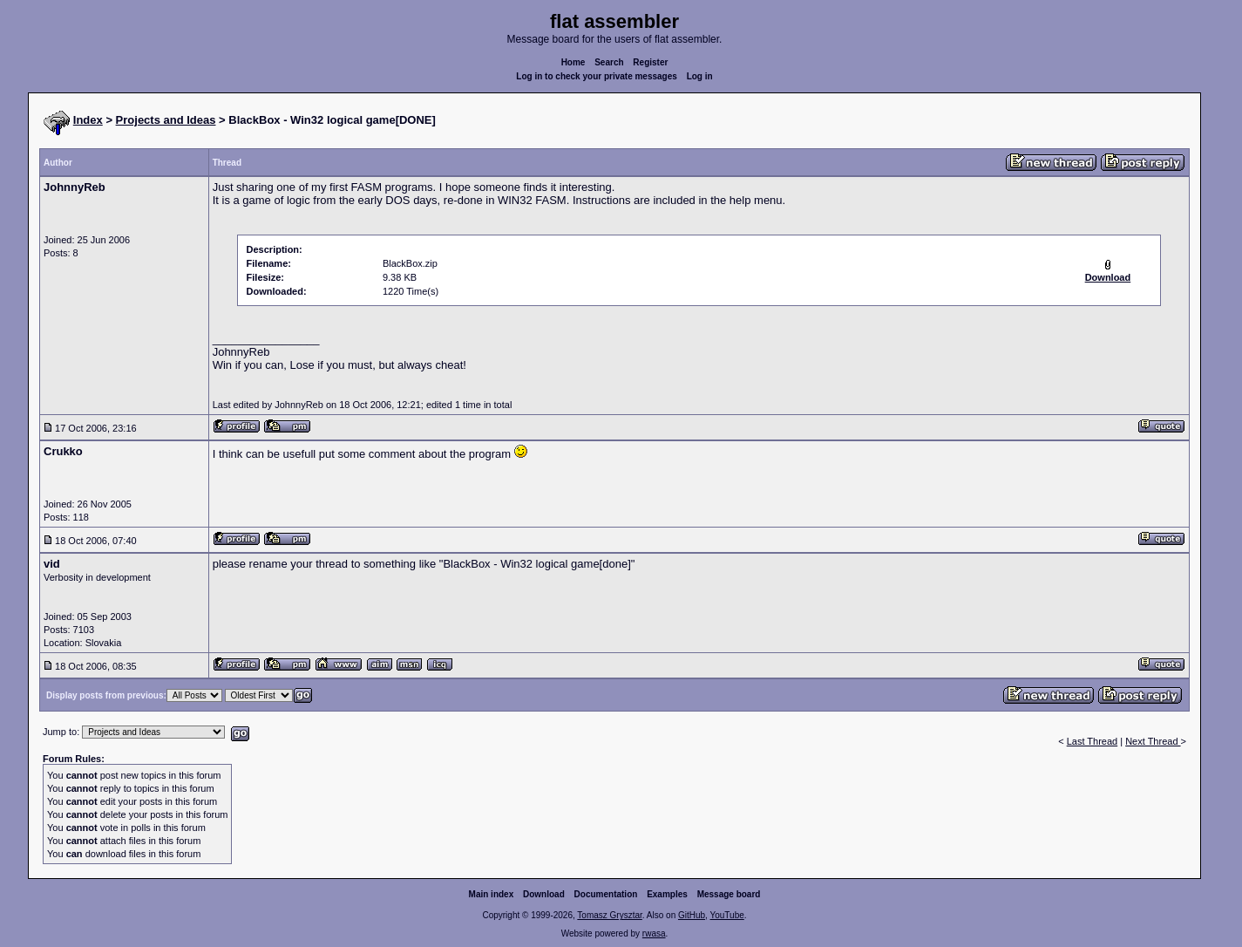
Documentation (606, 894)
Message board (729, 894)
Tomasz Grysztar (609, 915)
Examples (667, 894)
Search (608, 62)
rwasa (654, 933)
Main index (491, 894)
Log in (700, 76)
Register (650, 62)
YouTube (726, 915)
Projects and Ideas (166, 119)
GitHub (691, 915)
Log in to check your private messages (596, 76)
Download (544, 894)
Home (573, 62)
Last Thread (1092, 741)
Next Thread (1152, 741)
